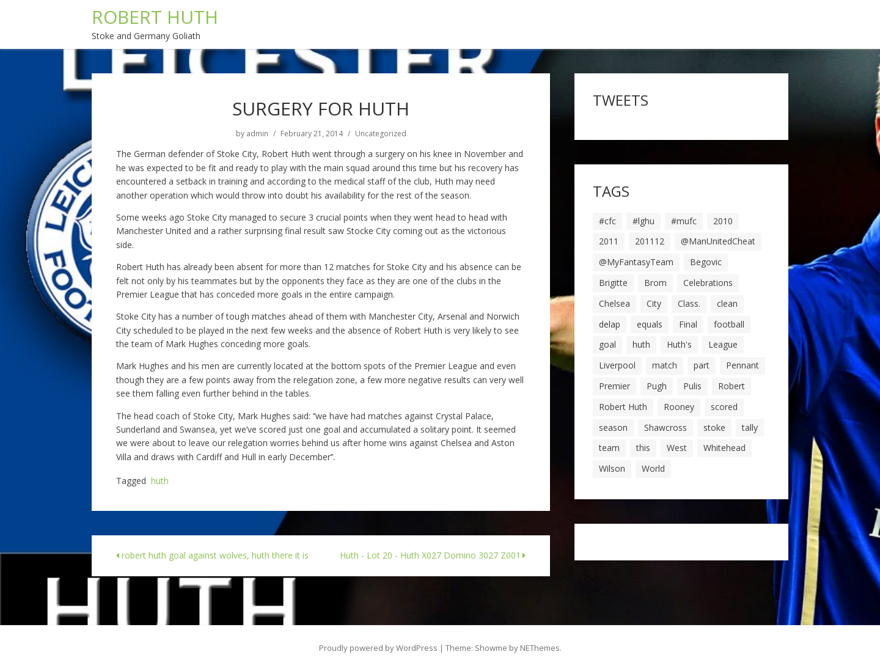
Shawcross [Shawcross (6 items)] (665, 427)
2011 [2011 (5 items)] (608, 241)
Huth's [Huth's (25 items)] (679, 344)
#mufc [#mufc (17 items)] (684, 221)
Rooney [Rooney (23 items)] (679, 407)
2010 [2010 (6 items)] (723, 221)
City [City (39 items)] (654, 303)
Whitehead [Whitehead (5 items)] (724, 447)
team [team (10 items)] (609, 447)
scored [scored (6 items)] (724, 407)
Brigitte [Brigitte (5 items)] (613, 282)
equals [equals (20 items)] (649, 324)
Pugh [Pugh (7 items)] (657, 386)
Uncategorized (380, 134)
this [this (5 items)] (643, 447)
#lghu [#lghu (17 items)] (643, 221)
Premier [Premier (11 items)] (614, 386)
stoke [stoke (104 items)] (714, 427)
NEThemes (540, 647)
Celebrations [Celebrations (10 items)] (708, 282)
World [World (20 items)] (653, 468)
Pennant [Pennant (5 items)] (742, 365)
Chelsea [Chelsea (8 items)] (614, 303)
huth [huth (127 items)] (641, 344)
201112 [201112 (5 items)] (649, 241)
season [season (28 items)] (613, 427)
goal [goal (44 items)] (607, 344)
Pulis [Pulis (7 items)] (692, 386)
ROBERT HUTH (155, 16)
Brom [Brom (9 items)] (655, 282)
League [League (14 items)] (723, 344)
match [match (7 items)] (664, 365)
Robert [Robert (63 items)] (731, 386)
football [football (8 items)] (729, 324)
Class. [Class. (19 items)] (689, 303)
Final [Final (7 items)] (688, 324)
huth (160, 481)
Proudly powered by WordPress (378, 647)
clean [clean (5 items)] (727, 303)
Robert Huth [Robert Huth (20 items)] (623, 407)
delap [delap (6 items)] (609, 324)
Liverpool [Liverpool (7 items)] (617, 365)
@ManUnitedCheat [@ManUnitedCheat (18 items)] (718, 241)
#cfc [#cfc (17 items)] (607, 221)
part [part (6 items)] (702, 365)
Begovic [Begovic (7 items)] (706, 262)
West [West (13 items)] (677, 447)
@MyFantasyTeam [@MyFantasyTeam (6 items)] (636, 262)
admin (257, 134)
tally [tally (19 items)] (750, 427)
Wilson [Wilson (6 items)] (612, 468)
